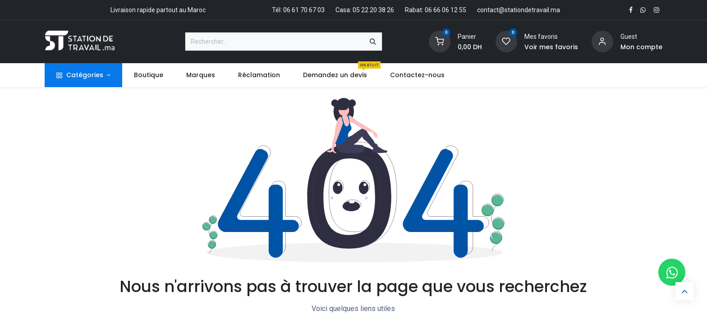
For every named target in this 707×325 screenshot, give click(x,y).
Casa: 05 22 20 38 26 (364, 10)
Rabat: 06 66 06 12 (431, 10)
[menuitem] (148, 75)
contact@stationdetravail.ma (518, 10)
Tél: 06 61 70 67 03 (298, 10)
